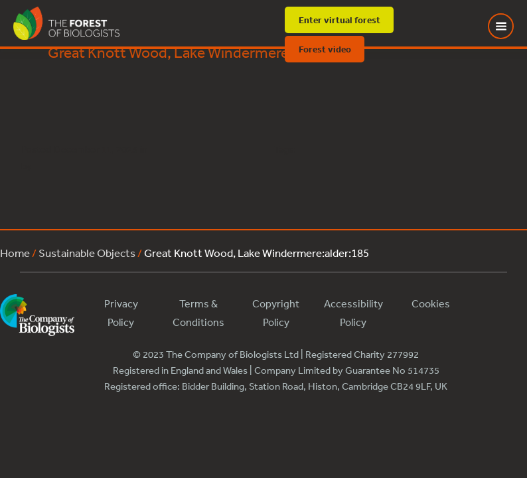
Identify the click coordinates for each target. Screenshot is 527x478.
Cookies (431, 303)
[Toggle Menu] (509, 26)
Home (15, 253)
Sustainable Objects (86, 253)
